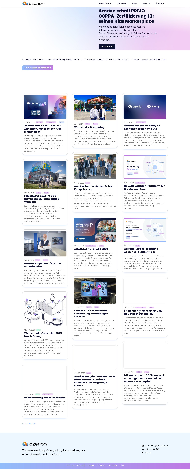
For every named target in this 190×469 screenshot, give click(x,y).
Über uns (160, 3)
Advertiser (104, 3)
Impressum (112, 465)
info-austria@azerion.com (154, 445)
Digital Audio (47, 394)
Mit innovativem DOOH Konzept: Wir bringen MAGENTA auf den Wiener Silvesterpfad (144, 378)
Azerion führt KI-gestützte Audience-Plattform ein (141, 250)
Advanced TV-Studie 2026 (91, 249)
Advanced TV (91, 246)
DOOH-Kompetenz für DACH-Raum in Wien (43, 265)
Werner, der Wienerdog (89, 127)
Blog (38, 330)
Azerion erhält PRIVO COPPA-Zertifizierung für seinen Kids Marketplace (126, 16)
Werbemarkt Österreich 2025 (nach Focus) (43, 334)
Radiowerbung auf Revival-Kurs (44, 397)
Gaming (39, 122)
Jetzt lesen (107, 46)
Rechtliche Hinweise (96, 465)
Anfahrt (146, 452)
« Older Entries (28, 423)
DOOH (38, 193)
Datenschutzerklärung (75, 465)
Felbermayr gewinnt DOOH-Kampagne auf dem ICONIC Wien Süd (42, 199)
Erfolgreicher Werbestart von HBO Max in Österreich (143, 312)
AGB (122, 465)
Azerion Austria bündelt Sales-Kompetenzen (94, 188)
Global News (50, 122)
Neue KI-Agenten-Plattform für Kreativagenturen (144, 187)
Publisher (121, 3)
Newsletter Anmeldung (37, 67)
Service (146, 3)
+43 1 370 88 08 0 (150, 449)
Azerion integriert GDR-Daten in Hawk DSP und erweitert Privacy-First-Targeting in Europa (94, 381)
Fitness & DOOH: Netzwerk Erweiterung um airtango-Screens (91, 313)
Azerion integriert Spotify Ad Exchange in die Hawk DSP (142, 127)
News (134, 3)
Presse (61, 122)
